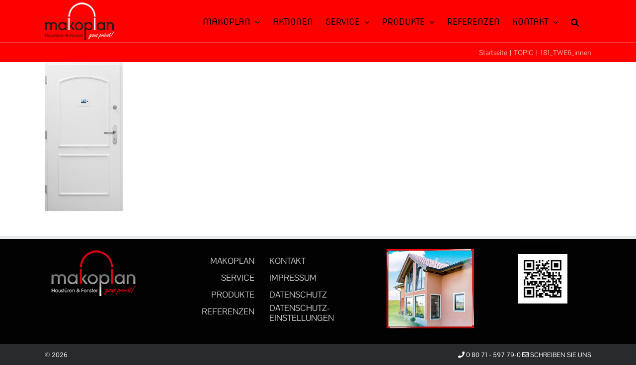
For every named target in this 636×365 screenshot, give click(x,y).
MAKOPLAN (232, 260)
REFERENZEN (228, 311)
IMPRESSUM (293, 277)
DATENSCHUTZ (298, 294)
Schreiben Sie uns (556, 355)
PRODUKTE (232, 294)
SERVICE (237, 277)
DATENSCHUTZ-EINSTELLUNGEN (301, 313)
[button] (575, 21)
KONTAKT (287, 260)
